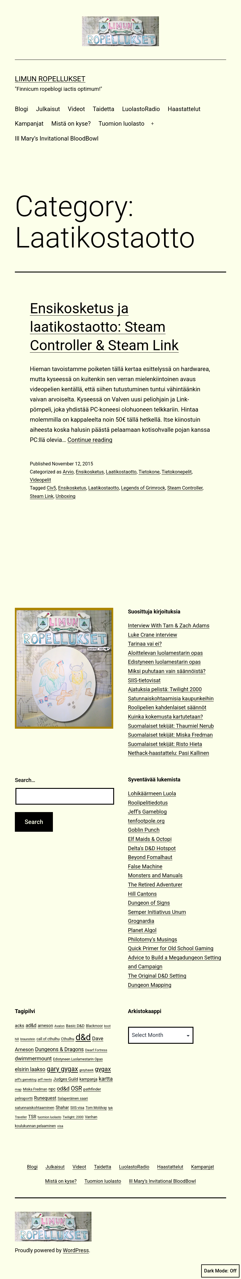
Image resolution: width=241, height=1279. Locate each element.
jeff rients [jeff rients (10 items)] (45, 1080)
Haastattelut (184, 109)
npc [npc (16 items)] (52, 1089)
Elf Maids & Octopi (150, 839)
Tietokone (149, 472)
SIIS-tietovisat (144, 680)
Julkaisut (48, 109)
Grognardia (141, 921)
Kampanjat (29, 123)
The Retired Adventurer (155, 884)
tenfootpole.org (146, 821)
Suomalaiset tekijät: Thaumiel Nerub (171, 726)
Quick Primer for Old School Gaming (171, 948)
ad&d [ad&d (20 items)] (31, 1025)
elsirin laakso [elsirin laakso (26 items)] (30, 1069)
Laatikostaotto (121, 472)
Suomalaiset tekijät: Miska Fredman (170, 735)
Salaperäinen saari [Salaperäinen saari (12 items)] (73, 1098)
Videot (76, 109)
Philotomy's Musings (152, 939)
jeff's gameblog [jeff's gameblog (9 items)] (26, 1080)
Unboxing (65, 496)
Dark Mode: (220, 1271)
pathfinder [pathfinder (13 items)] (92, 1089)
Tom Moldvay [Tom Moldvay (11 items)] (96, 1108)
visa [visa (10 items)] (60, 1126)
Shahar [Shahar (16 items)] (62, 1107)
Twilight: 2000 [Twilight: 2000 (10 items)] (73, 1117)
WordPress (76, 1250)
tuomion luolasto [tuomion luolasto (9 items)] (49, 1117)
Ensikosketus (90, 472)
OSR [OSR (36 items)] (76, 1088)
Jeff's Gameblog (147, 811)
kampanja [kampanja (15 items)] (88, 1079)
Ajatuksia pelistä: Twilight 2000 (165, 689)
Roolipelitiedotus (148, 803)
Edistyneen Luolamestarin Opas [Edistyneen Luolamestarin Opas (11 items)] (78, 1059)
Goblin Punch (144, 830)
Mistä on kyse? (71, 123)
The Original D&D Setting (157, 976)
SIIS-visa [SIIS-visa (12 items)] (77, 1107)
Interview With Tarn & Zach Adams (169, 625)
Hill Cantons (142, 894)
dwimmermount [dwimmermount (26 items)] (33, 1059)
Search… (25, 780)
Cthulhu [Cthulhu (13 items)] (67, 1039)
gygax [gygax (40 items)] (103, 1069)
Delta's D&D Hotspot (152, 848)
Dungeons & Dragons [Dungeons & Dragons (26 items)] (59, 1049)
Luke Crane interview (152, 635)
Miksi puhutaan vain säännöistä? (167, 671)
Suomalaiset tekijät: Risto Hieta (165, 744)
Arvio (68, 472)
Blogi (21, 109)
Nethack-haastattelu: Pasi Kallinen (168, 753)
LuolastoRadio (141, 109)
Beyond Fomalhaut (150, 857)
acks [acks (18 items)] (19, 1025)
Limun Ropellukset (50, 79)
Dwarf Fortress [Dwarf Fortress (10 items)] (96, 1050)
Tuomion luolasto (121, 123)
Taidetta (103, 109)
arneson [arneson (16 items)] (45, 1025)
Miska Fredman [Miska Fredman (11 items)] (35, 1089)
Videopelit (40, 480)
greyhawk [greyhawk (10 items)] (86, 1070)
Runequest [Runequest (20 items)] (45, 1098)
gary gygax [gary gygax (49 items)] (62, 1069)
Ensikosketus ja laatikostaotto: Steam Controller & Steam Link (104, 327)
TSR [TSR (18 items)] (32, 1116)
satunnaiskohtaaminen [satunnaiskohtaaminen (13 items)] (34, 1107)
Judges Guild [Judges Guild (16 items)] (65, 1079)
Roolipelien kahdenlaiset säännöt (167, 707)
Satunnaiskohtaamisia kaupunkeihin (171, 698)
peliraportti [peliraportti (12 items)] (24, 1098)
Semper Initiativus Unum (157, 912)
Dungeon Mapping (149, 985)
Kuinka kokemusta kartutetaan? (165, 717)
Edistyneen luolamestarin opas (164, 662)
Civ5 (51, 488)
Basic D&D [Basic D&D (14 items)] (75, 1025)
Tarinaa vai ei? (145, 644)
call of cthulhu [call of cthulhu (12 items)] (48, 1039)
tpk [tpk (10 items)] (110, 1108)
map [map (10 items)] (18, 1089)
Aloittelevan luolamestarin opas (165, 653)
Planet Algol (142, 930)
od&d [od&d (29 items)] (63, 1088)
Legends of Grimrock (143, 488)
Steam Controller (185, 488)
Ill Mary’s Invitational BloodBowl (56, 138)
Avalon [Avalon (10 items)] (59, 1026)
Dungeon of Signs (149, 903)
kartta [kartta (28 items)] (106, 1079)
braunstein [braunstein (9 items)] (27, 1039)
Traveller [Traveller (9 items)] (21, 1117)
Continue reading (89, 439)
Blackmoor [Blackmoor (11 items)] (94, 1026)
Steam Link (41, 496)
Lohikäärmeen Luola (152, 793)
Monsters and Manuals (155, 875)
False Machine (145, 866)
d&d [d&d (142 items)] (83, 1037)
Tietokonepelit (177, 472)
